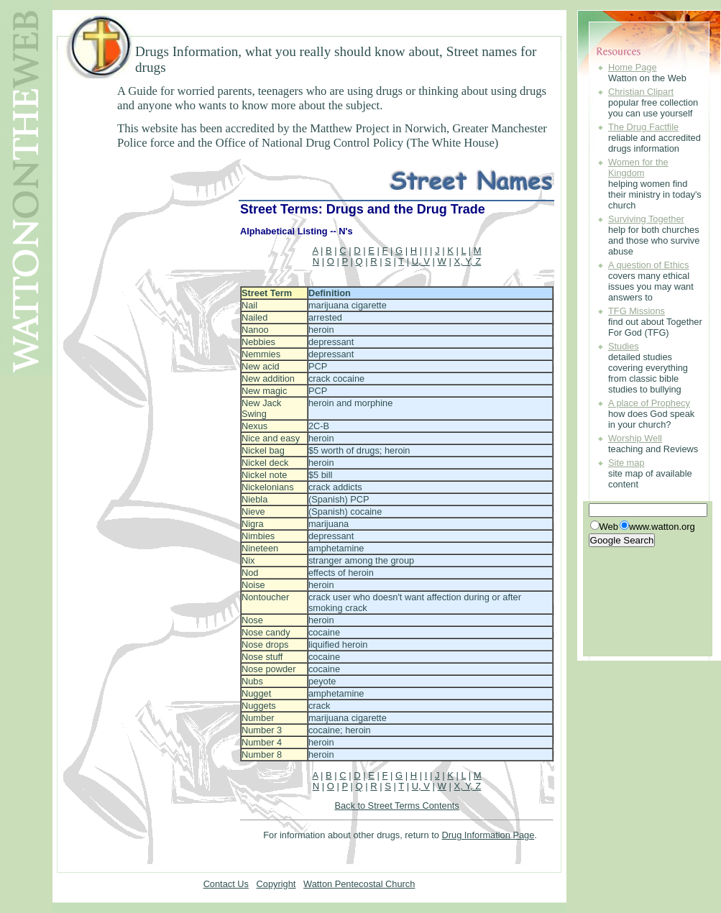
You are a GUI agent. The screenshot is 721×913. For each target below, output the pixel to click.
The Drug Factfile (643, 126)
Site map (626, 462)
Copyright (276, 883)
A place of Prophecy (649, 403)
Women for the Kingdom (638, 167)
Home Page (632, 67)
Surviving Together (646, 219)
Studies (623, 346)
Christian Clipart (641, 91)
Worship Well (635, 438)
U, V (421, 261)
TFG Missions (636, 311)
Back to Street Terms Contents (396, 805)
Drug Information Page (488, 835)
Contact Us (226, 883)
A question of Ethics (648, 265)
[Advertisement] (154, 180)
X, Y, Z (467, 261)
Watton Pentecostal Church (359, 883)
